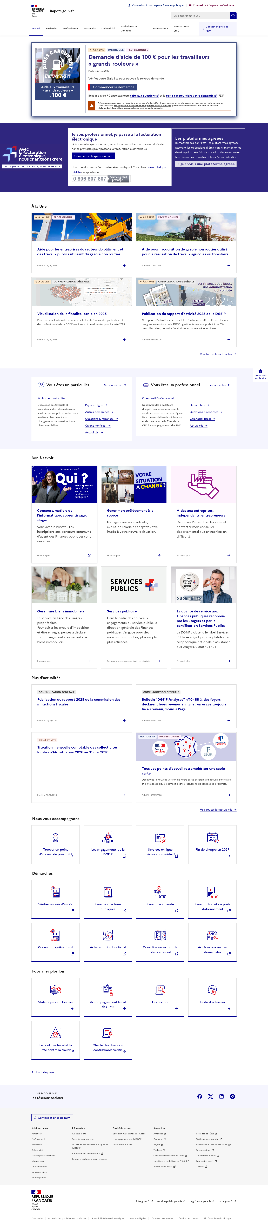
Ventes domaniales (162, 1166)
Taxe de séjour (203, 1150)
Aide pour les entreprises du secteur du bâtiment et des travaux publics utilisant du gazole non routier (80, 252)
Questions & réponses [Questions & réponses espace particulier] (99, 419)
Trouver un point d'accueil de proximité (55, 852)
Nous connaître (39, 1172)
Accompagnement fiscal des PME (108, 1004)
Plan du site (37, 1218)
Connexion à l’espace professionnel (213, 5)
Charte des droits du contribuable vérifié (108, 1047)
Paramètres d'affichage (219, 1218)
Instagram (232, 1096)
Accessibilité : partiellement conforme (67, 1218)
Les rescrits (160, 1002)
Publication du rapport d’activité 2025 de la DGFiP (184, 313)
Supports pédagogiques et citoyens (89, 1159)
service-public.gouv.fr (169, 1201)
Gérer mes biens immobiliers (61, 611)
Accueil (35, 28)
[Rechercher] (200, 15)
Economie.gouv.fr (205, 1161)
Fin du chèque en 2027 (212, 849)
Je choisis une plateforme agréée (208, 164)
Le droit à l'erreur (212, 1002)
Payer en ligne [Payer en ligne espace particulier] (94, 405)
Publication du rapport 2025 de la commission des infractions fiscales (78, 702)
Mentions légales (138, 1218)
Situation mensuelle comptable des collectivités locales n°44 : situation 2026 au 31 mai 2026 (77, 750)
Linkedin (221, 1096)
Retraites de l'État (205, 1133)
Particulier (51, 28)
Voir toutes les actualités (216, 354)
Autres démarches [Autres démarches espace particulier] (97, 412)
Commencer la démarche (115, 87)
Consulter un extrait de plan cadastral (160, 949)
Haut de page (44, 1072)
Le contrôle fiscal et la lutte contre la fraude (55, 1047)
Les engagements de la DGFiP (127, 1139)
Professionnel (70, 28)
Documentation (39, 1166)
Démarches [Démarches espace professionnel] (197, 405)
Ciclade (200, 1166)
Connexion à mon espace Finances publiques (158, 5)
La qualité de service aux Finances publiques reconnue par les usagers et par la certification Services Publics (201, 618)
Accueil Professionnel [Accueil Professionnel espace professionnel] (160, 398)
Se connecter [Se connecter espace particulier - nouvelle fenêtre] (113, 385)
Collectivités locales (206, 1155)
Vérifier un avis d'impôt (55, 904)
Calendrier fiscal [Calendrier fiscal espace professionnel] (200, 419)
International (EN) (181, 28)
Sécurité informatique (83, 1139)
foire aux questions (143, 96)
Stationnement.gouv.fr (207, 1139)
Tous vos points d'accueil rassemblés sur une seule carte (183, 771)
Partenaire (90, 28)
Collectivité (108, 28)
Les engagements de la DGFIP (108, 852)
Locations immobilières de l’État (169, 1161)
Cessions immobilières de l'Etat (168, 1155)
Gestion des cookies (189, 1218)
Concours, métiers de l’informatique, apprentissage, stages (62, 515)
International (161, 28)
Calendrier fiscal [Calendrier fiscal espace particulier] (96, 426)
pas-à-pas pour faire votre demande (189, 96)
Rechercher (233, 15)
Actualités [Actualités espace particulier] (92, 432)
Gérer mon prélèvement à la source (130, 513)
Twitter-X (210, 1096)
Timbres (157, 1150)
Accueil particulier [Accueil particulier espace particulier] (53, 398)
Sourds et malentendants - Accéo (129, 1133)
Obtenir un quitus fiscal (55, 947)
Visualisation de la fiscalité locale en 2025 (72, 313)
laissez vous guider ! (160, 852)
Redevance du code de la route (211, 1144)
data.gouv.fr (226, 1201)
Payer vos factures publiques (108, 906)
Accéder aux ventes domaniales (212, 949)
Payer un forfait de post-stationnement (212, 906)
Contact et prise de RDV (217, 29)
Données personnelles (162, 1218)
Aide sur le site (79, 1133)
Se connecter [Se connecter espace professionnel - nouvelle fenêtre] (218, 385)
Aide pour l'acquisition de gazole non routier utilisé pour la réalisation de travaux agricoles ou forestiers (185, 252)
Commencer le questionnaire (93, 156)
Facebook (200, 1096)
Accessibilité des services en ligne (107, 1218)
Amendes (158, 1133)
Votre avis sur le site (122, 1144)
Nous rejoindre (38, 1177)
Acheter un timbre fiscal (108, 947)
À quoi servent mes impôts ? (86, 1153)
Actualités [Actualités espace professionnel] (197, 426)
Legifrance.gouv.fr (200, 1201)
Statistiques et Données (128, 28)
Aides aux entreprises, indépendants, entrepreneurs (201, 513)
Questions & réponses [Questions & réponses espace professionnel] (204, 412)
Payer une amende (160, 904)
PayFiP (156, 1144)
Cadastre (158, 1139)
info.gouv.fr (143, 1201)
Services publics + (122, 611)
